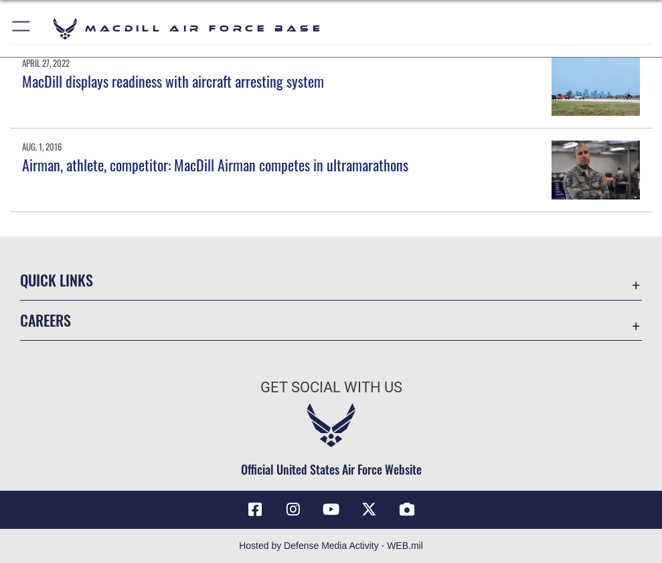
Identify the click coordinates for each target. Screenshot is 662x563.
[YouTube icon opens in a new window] (331, 509)
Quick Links (56, 280)
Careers (45, 320)
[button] (22, 28)
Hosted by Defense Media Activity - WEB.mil (331, 545)
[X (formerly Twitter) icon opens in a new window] (369, 509)
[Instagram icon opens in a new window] (293, 509)
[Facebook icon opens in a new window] (255, 509)
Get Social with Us (331, 387)
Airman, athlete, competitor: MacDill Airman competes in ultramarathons (215, 164)
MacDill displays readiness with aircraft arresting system (173, 81)
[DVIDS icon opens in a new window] (407, 509)
